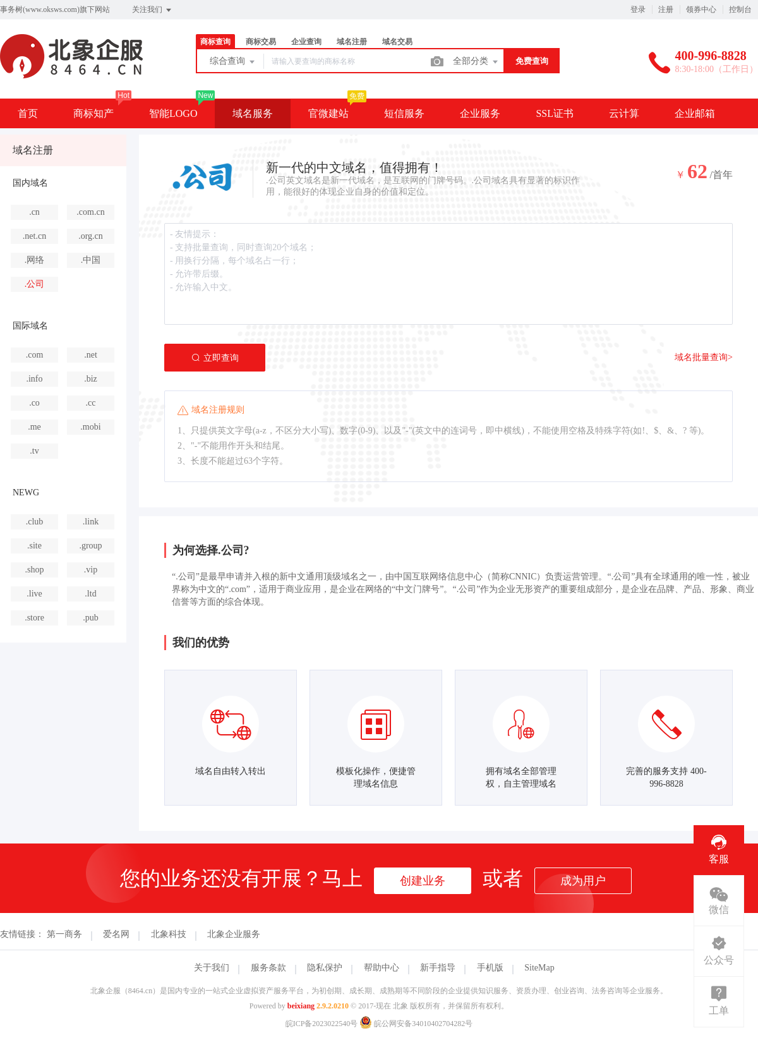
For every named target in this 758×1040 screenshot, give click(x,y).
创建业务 (422, 880)
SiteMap (539, 967)
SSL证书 (555, 113)
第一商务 (64, 934)
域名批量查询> (704, 357)
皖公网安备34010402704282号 (415, 1023)
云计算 (624, 113)
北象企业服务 (233, 934)
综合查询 (233, 62)
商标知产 (93, 113)
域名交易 (397, 41)
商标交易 (261, 41)
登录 (638, 9)
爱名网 (116, 934)
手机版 (490, 967)
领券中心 (701, 9)
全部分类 (476, 62)
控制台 (740, 9)
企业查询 (306, 41)
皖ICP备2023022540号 (322, 1023)
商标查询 (215, 41)
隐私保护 (324, 967)
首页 (28, 113)
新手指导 (437, 967)
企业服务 (480, 113)
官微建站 (328, 113)
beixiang (301, 1005)
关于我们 (211, 967)
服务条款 (268, 967)
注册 (665, 9)
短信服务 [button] (404, 113)
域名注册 (352, 41)
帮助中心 (381, 967)
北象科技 (168, 934)
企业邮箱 (695, 113)
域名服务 (252, 113)
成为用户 (583, 880)
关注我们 (152, 10)
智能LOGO (173, 113)
